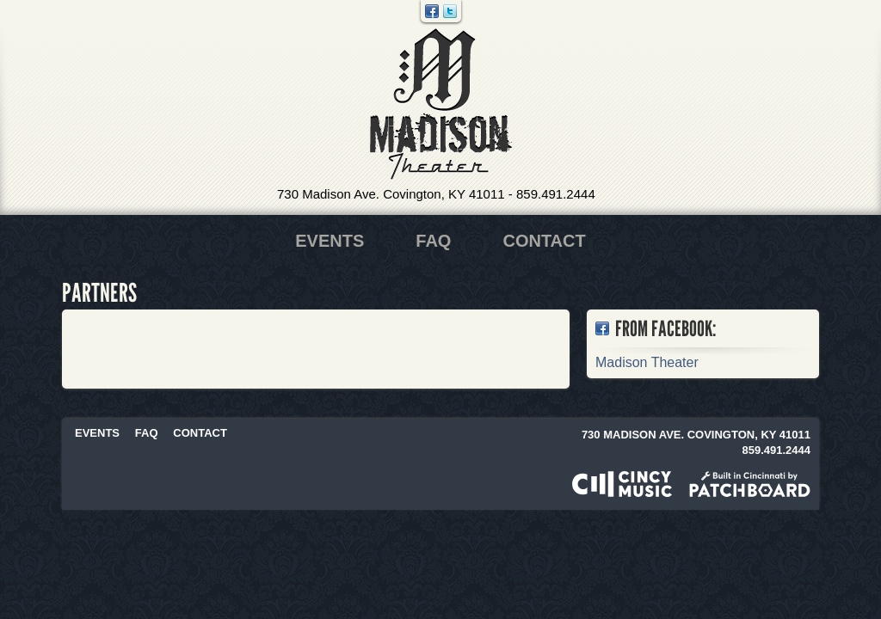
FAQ (433, 240)
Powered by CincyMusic (622, 484)
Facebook (432, 11)
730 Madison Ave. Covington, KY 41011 (391, 194)
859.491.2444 (555, 194)
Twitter (450, 11)
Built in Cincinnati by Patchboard (749, 484)
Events (329, 240)
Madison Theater (441, 104)
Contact (543, 240)
